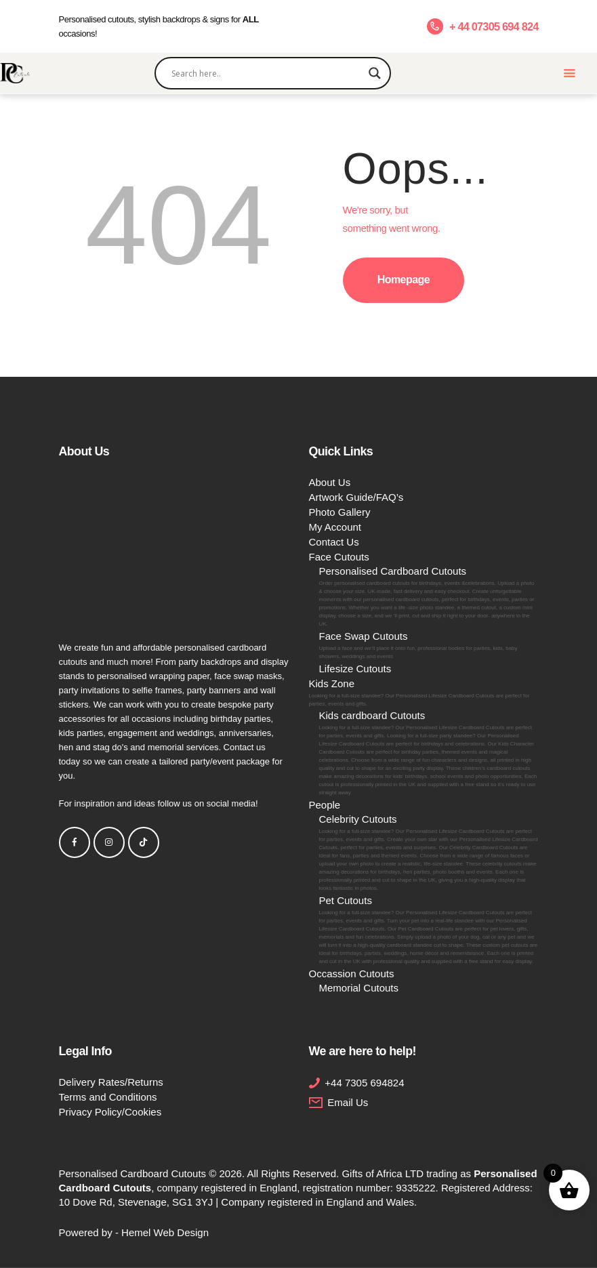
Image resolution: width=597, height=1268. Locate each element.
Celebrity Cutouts (429, 853)
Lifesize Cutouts (355, 668)
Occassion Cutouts (351, 973)
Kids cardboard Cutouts (429, 753)
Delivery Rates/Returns (111, 1082)
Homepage (403, 279)
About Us (330, 482)
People (325, 805)
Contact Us (334, 542)
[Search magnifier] (374, 73)
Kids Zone (424, 693)
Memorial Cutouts (359, 988)
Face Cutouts (339, 557)
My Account (335, 527)
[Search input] (267, 73)
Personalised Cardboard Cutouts (429, 596)
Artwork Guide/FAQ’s (356, 497)
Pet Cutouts (429, 930)
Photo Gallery (340, 512)
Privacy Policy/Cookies (110, 1112)
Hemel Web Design (165, 1232)
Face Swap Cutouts (429, 645)
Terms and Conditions (108, 1097)
